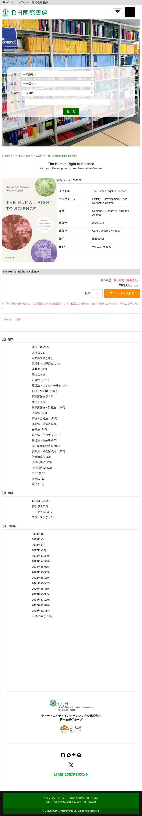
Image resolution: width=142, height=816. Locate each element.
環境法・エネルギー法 (45, 385)
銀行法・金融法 (41, 440)
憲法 (34, 374)
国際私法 (37, 467)
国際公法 (37, 462)
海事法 (36, 478)
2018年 (36, 599)
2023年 (36, 572)
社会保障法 (38, 456)
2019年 (36, 594)
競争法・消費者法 (42, 435)
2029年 (36, 539)
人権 (34, 352)
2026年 (36, 555)
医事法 (36, 413)
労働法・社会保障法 (44, 451)
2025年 (36, 561)
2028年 (36, 545)
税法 (34, 484)
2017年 (36, 605)
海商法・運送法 (41, 424)
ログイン (23, 2)
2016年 (36, 610)
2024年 (8, 319)
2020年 (36, 588)
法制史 (36, 369)
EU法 (35, 473)
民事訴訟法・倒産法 (44, 407)
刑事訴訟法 (38, 396)
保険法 (36, 429)
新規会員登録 (40, 2)
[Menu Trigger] (130, 12)
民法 (34, 402)
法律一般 (37, 347)
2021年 (36, 583)
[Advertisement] (71, 660)
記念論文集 (38, 358)
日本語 (36, 500)
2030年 (36, 534)
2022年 (36, 577)
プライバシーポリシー (55, 798)
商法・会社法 (40, 418)
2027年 (36, 550)
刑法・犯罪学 (40, 391)
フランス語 (38, 517)
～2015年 (37, 616)
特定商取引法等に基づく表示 (83, 798)
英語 (18, 319)
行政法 (36, 380)
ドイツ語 (37, 511)
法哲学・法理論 (41, 363)
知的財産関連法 (41, 445)
